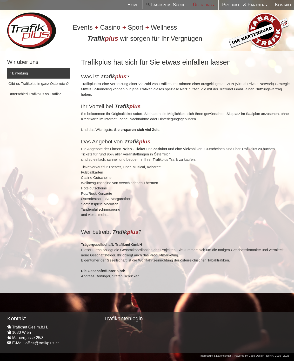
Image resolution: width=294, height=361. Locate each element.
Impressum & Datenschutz (215, 355)
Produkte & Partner (243, 4)
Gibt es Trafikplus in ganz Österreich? (38, 83)
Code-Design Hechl (260, 355)
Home (133, 4)
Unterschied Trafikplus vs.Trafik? (34, 94)
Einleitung (20, 73)
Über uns (202, 4)
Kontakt (283, 4)
